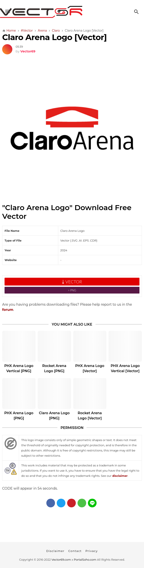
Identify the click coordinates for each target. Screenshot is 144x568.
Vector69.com (61, 559)
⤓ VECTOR (72, 281)
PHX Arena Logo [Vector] (89, 368)
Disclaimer (55, 551)
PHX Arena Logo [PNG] (18, 415)
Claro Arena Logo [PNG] (54, 415)
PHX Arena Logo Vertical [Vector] (125, 368)
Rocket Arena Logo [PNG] (54, 368)
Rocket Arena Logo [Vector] (90, 415)
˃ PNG (72, 290)
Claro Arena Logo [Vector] (54, 37)
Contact (75, 551)
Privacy (91, 551)
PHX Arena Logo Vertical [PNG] (18, 368)
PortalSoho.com (85, 559)
